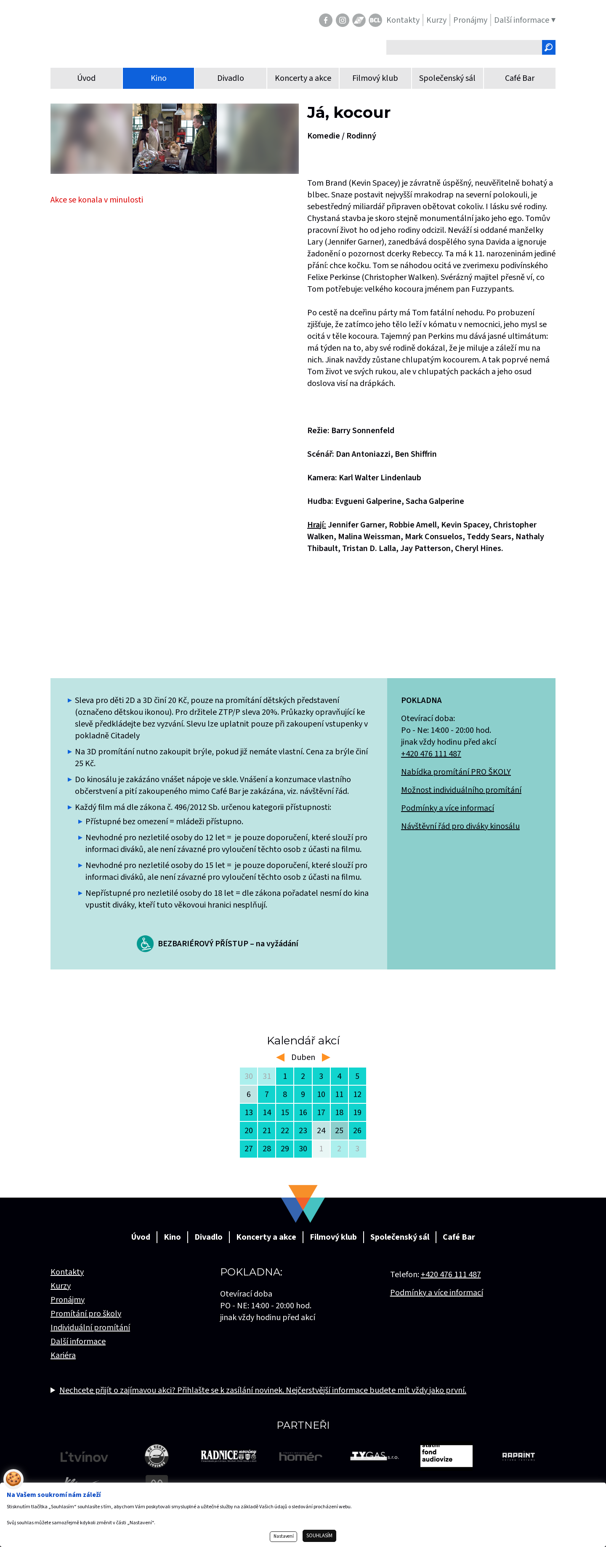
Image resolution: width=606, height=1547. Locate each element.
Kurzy (60, 1286)
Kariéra (63, 1355)
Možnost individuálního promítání (461, 790)
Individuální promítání (90, 1328)
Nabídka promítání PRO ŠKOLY (456, 772)
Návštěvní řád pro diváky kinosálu (460, 826)
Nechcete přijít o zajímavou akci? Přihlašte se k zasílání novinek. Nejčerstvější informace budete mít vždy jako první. (262, 1390)
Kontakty (67, 1272)
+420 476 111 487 (431, 754)
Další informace (78, 1341)
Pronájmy (67, 1300)
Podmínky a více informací (447, 808)
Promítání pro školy (85, 1314)
